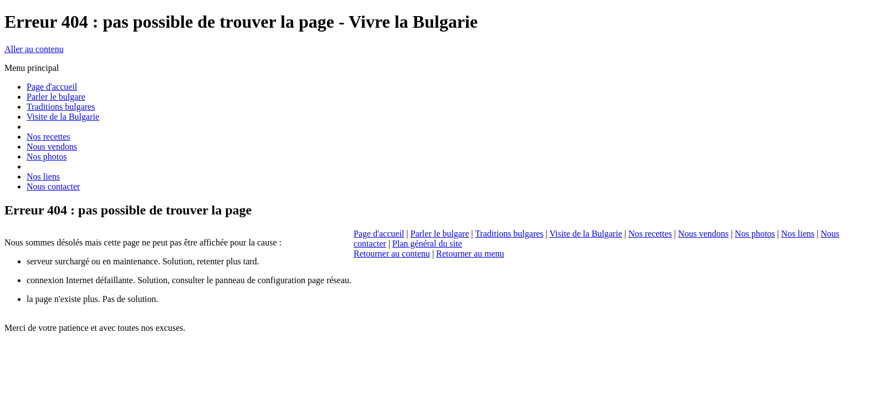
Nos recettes (650, 233)
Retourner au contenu (392, 253)
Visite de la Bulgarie (585, 233)
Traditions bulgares (509, 233)
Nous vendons (703, 233)
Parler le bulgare (440, 233)
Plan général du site (427, 243)
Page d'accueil (379, 233)
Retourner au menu (470, 253)
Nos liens (798, 233)
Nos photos (755, 233)
